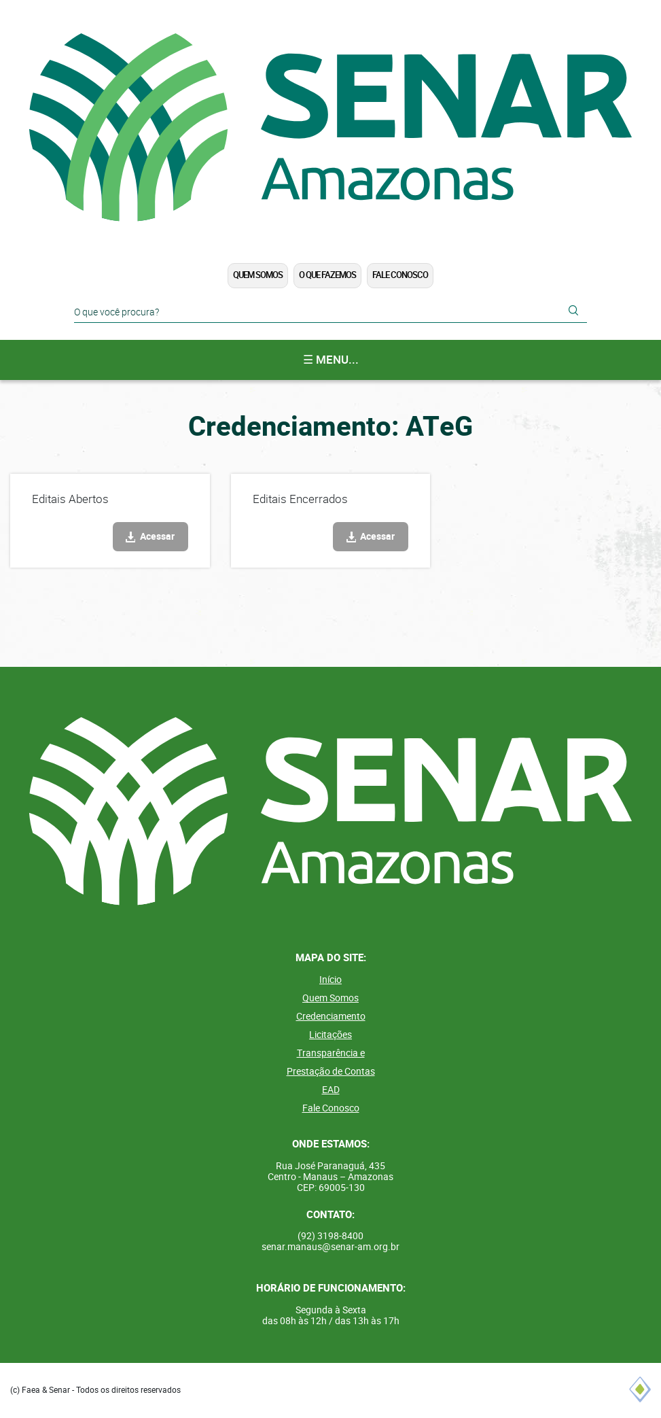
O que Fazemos (327, 275)
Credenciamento (330, 1016)
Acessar (157, 537)
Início (330, 979)
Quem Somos (258, 275)
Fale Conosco (400, 275)
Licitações (330, 1034)
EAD (331, 1089)
